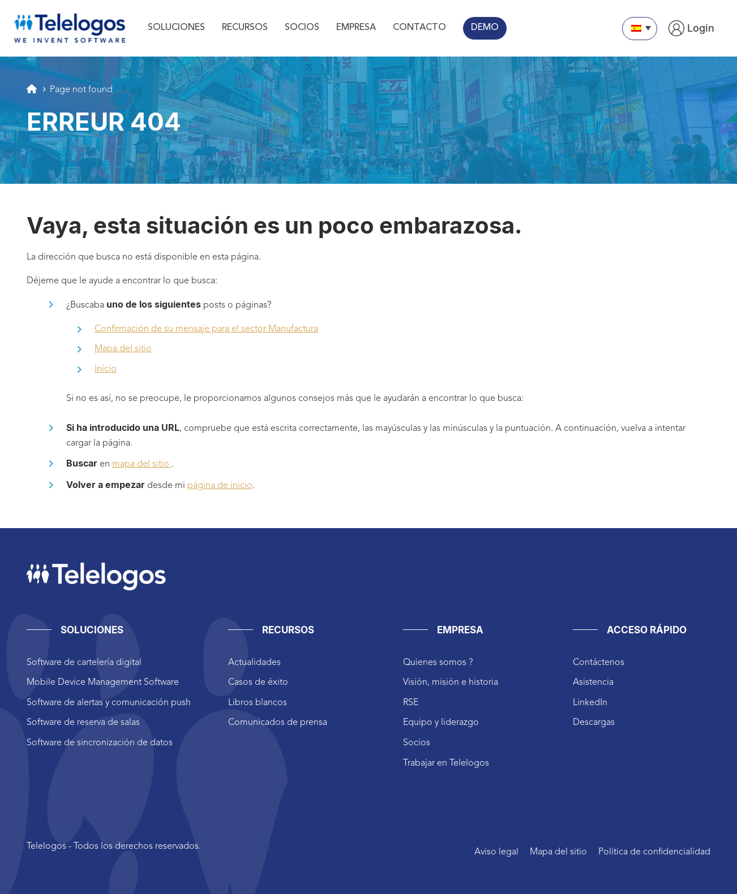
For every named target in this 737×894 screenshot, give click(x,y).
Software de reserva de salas (83, 722)
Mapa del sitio (123, 348)
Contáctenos (598, 662)
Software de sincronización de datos (100, 743)
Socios (416, 743)
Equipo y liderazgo (441, 722)
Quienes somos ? (438, 662)
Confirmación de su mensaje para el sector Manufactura (206, 329)
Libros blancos (257, 702)
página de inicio (219, 485)
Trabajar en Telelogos (446, 763)
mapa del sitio (142, 464)
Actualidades (254, 662)
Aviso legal (496, 852)
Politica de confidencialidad (654, 852)
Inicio (106, 369)
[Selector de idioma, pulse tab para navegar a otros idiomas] (639, 28)
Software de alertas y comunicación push (109, 702)
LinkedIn (590, 702)
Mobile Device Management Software (103, 682)
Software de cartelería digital (84, 662)
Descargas (594, 722)
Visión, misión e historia (450, 682)
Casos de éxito (258, 682)
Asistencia (593, 682)
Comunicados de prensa (277, 722)
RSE (410, 702)
